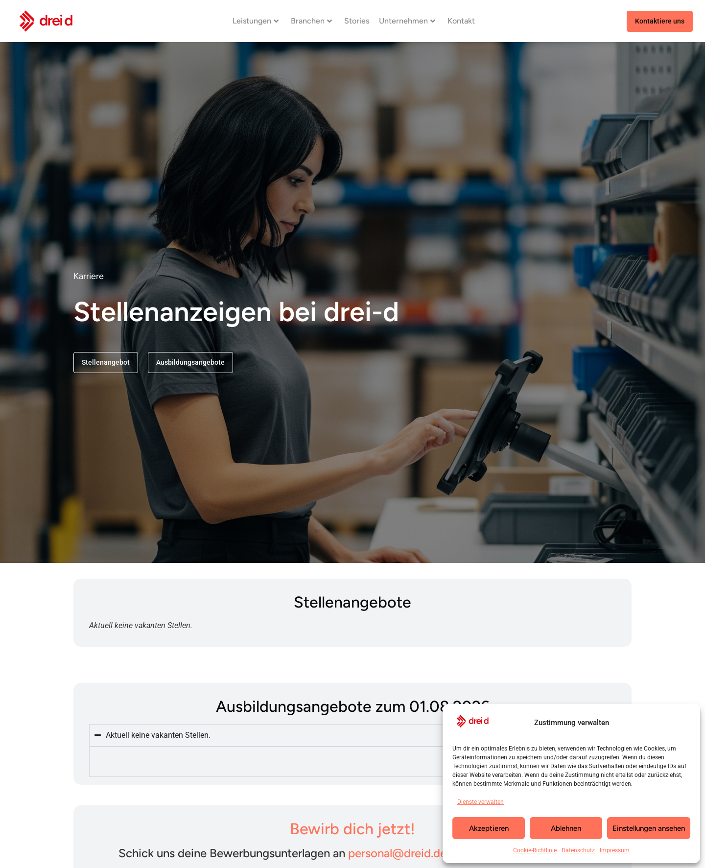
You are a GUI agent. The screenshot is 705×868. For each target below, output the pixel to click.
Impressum (615, 850)
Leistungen (256, 20)
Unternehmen (407, 20)
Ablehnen (566, 828)
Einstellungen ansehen (648, 828)
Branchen (311, 20)
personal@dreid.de (397, 853)
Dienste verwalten (480, 801)
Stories (356, 20)
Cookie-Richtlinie (535, 850)
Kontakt (461, 20)
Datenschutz (578, 850)
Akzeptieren (489, 828)
